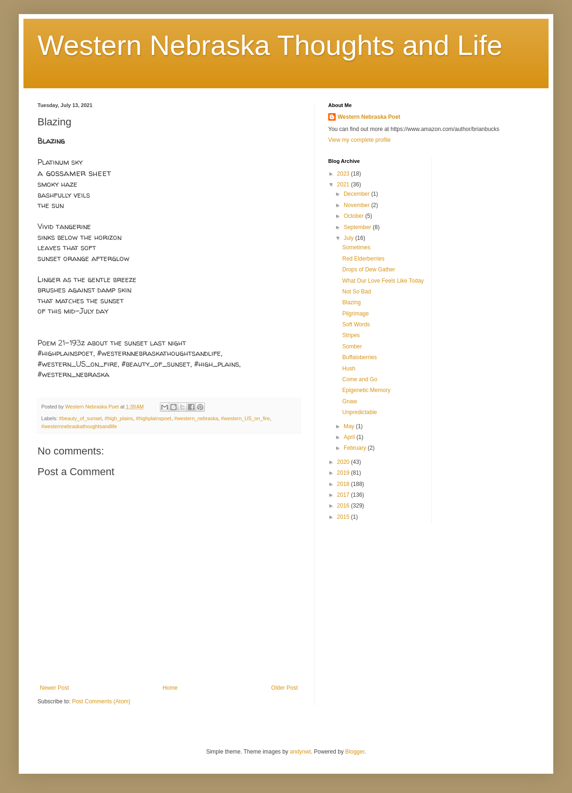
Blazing (351, 302)
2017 (344, 495)
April (350, 437)
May (350, 426)
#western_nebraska (196, 418)
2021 (344, 184)
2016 (344, 505)
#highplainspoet (154, 418)
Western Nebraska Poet (369, 117)
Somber (352, 346)
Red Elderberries (363, 258)
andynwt (300, 751)
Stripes (351, 335)
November (357, 205)
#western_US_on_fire (245, 418)
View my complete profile (359, 140)
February (356, 448)
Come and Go (359, 379)
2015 (344, 517)
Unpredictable (359, 412)
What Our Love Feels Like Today (383, 280)
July (349, 238)
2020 (344, 462)
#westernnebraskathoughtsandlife (79, 426)
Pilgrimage (355, 313)
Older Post (284, 688)
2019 (344, 473)
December (357, 194)
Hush (348, 368)
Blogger (354, 751)
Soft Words (356, 324)
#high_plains (119, 418)
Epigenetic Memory (366, 390)
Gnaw (349, 401)
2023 (344, 173)
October (354, 216)
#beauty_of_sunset (80, 418)
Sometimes (356, 247)
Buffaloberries (359, 357)
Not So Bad (356, 291)
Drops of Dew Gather (368, 269)
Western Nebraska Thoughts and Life (270, 45)
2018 (344, 484)
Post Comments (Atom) (101, 701)
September (358, 227)
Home (170, 688)
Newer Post (54, 688)
